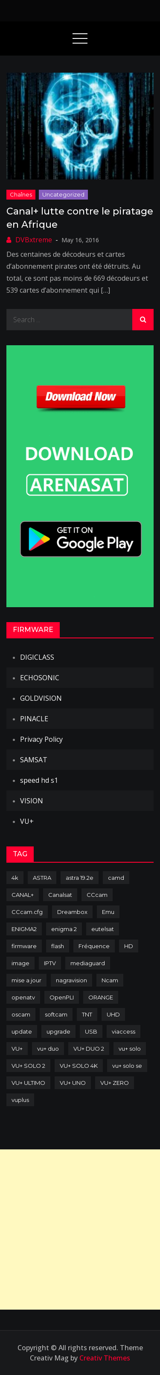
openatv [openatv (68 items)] (23, 997)
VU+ (27, 821)
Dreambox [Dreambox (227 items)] (72, 911)
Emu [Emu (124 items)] (108, 911)
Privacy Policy (41, 739)
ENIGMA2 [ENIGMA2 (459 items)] (24, 928)
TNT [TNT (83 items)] (87, 1014)
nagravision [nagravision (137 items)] (71, 980)
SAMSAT (33, 759)
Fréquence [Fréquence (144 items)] (94, 946)
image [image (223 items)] (20, 963)
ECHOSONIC (39, 677)
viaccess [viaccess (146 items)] (123, 1031)
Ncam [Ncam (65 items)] (110, 980)
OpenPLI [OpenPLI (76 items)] (61, 997)
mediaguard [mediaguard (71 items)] (87, 963)
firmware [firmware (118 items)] (24, 946)
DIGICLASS (37, 657)
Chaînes (21, 194)
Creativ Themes (104, 1358)
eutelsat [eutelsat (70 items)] (102, 928)
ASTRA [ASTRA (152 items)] (42, 877)
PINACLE (34, 718)
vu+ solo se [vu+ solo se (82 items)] (127, 1065)
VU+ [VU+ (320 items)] (17, 1048)
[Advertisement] (80, 1229)
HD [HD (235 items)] (128, 946)
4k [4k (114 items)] (15, 877)
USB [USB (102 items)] (91, 1031)
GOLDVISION (41, 698)
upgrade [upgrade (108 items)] (58, 1031)
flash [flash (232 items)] (57, 946)
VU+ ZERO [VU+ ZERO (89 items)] (114, 1082)
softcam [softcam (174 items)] (56, 1014)
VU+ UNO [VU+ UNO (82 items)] (73, 1082)
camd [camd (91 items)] (116, 877)
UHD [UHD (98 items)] (113, 1014)
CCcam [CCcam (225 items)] (97, 894)
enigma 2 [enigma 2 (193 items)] (64, 928)
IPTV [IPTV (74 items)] (50, 963)
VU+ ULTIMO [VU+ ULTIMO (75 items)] (28, 1082)
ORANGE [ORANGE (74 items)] (100, 997)
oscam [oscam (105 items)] (21, 1014)
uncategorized (63, 194)
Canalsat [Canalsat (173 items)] (60, 894)
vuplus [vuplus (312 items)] (20, 1099)
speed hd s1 (39, 780)
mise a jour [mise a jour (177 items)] (26, 980)
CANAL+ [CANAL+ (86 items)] (23, 894)
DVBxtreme (33, 239)
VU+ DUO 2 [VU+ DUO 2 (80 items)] (88, 1048)
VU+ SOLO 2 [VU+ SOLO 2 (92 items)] (28, 1065)
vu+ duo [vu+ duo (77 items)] (48, 1048)
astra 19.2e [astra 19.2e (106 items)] (79, 877)
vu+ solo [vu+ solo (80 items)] (130, 1048)
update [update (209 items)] (22, 1031)
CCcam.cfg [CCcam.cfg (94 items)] (27, 911)
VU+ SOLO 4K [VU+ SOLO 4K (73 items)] (79, 1065)
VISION (31, 800)
